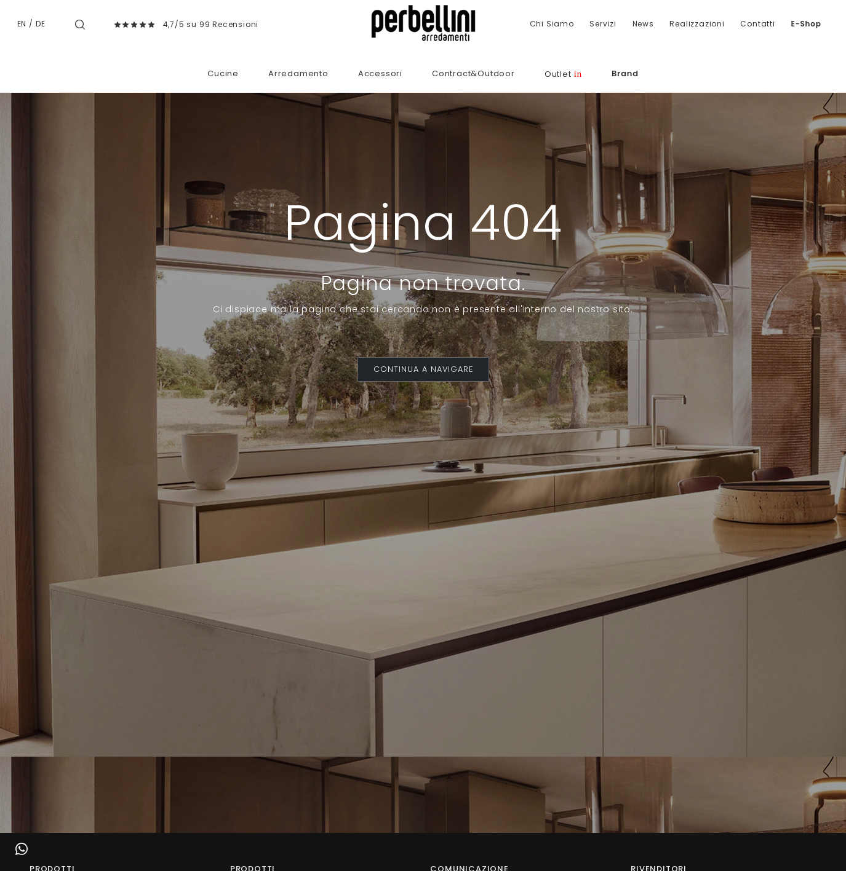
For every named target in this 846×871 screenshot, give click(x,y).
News (643, 23)
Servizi (603, 23)
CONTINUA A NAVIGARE (423, 369)
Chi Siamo (552, 23)
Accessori (380, 73)
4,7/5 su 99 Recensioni (211, 24)
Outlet (563, 74)
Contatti (757, 23)
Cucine (223, 73)
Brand (625, 73)
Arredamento (298, 73)
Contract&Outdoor (473, 73)
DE (41, 23)
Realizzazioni (696, 23)
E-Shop (806, 23)
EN (22, 23)
